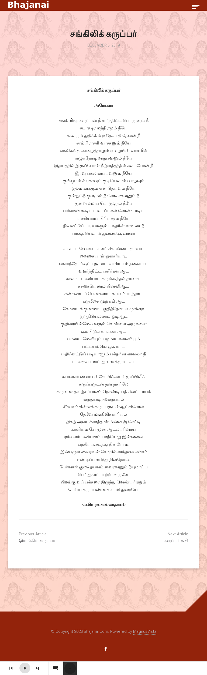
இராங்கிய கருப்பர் (59, 537)
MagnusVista (144, 631)
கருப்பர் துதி (147, 537)
